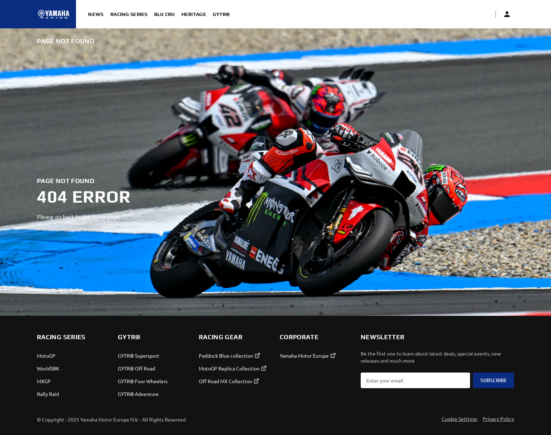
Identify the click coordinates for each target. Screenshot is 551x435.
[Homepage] (53, 14)
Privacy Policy (498, 418)
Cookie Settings (459, 418)
